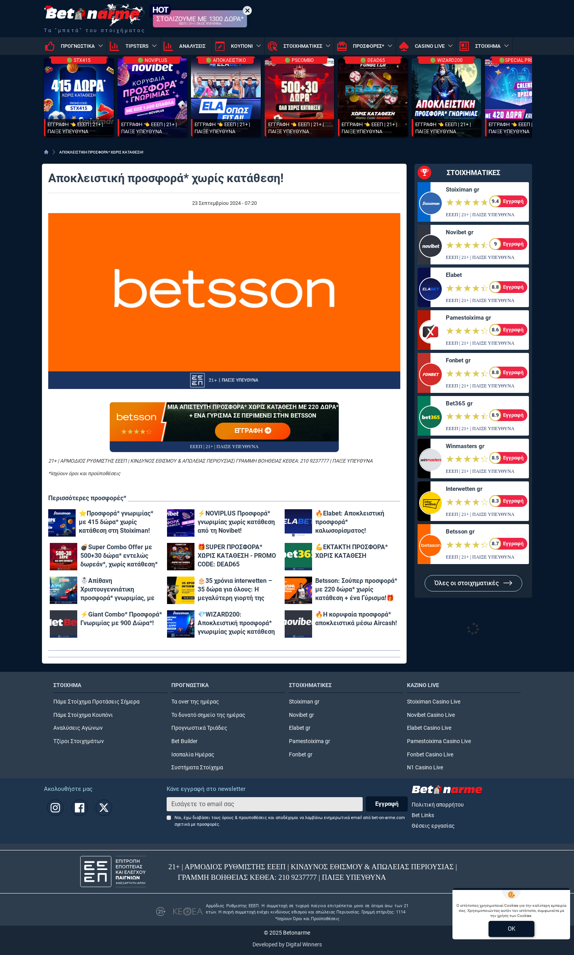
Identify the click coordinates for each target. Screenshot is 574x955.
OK (511, 928)
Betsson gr (460, 531)
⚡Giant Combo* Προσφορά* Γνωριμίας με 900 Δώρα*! (121, 619)
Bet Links (423, 815)
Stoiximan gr (462, 189)
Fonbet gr (458, 360)
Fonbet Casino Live (430, 754)
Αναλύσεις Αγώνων (78, 728)
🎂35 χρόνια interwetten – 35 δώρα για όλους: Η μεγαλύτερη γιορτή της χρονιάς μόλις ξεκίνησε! (235, 589)
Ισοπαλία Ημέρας (192, 754)
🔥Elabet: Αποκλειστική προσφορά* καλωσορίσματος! (349, 522)
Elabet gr (300, 728)
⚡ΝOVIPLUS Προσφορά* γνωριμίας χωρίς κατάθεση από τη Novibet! (236, 522)
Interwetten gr (464, 488)
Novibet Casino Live (431, 715)
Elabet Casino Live (429, 728)
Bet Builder (184, 741)
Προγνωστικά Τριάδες (199, 728)
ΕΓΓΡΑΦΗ (252, 431)
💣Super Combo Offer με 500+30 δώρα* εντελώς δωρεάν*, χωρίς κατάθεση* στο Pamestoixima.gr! (119, 556)
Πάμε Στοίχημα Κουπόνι (83, 715)
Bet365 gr (459, 403)
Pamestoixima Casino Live (439, 741)
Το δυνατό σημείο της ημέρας (208, 715)
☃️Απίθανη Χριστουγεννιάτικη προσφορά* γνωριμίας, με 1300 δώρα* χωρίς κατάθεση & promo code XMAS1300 (121, 589)
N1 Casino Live (425, 767)
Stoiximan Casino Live (433, 701)
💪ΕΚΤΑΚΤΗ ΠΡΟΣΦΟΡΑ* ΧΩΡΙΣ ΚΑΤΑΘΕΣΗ (351, 551)
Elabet (454, 275)
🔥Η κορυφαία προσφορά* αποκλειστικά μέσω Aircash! (356, 619)
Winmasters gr (465, 446)
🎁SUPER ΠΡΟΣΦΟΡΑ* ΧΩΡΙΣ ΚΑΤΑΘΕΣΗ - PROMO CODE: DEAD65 (237, 555)
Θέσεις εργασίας (433, 826)
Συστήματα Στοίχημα (197, 767)
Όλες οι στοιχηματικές (473, 583)
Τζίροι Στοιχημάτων (78, 741)
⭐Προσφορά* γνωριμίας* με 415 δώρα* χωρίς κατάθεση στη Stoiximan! (116, 522)
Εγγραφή (386, 803)
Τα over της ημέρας (195, 701)
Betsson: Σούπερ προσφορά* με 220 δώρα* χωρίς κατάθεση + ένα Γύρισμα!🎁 (356, 589)
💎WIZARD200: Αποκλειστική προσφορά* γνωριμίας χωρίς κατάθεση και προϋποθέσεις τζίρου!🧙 (238, 623)
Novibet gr (459, 232)
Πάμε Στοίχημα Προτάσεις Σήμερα (96, 701)
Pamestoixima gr (468, 317)
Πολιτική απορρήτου (438, 804)
